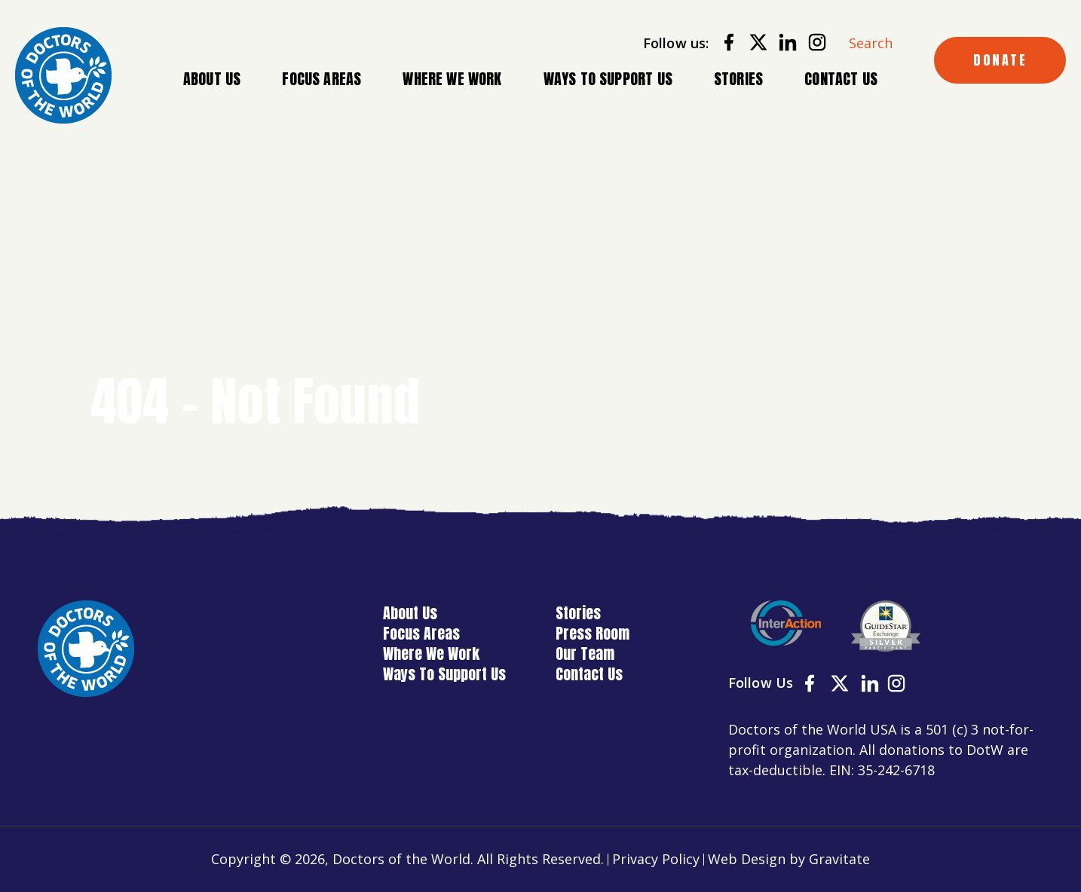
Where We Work (452, 79)
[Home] (63, 75)
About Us (211, 79)
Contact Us (840, 78)
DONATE (1000, 60)
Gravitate (839, 859)
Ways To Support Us (608, 78)
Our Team (585, 653)
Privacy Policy (656, 859)
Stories (738, 78)
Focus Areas (321, 79)
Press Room (592, 633)
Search (871, 43)
